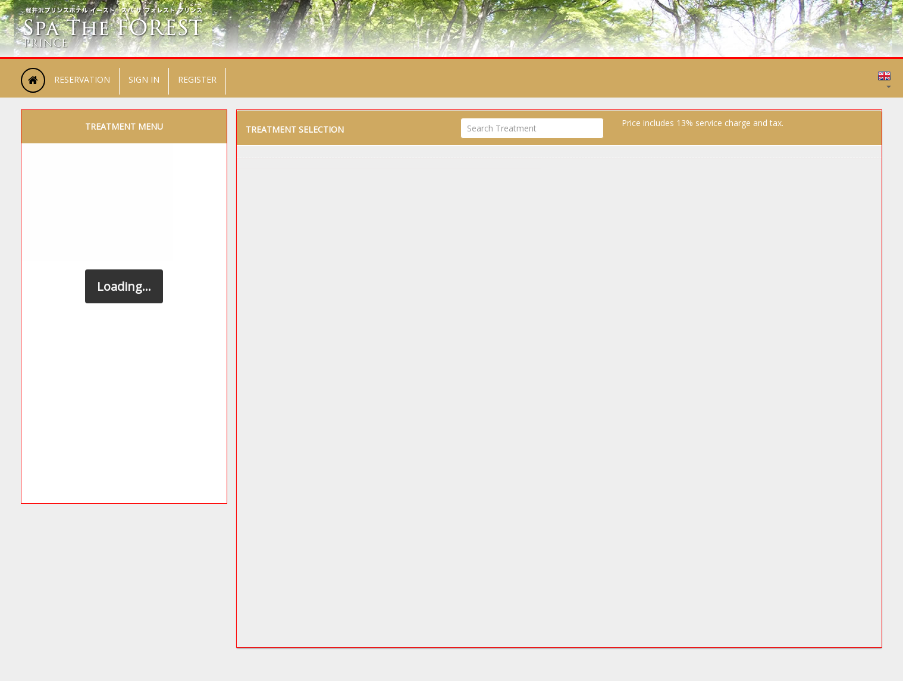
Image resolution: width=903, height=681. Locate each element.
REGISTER (197, 79)
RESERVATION (82, 79)
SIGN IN (143, 79)
